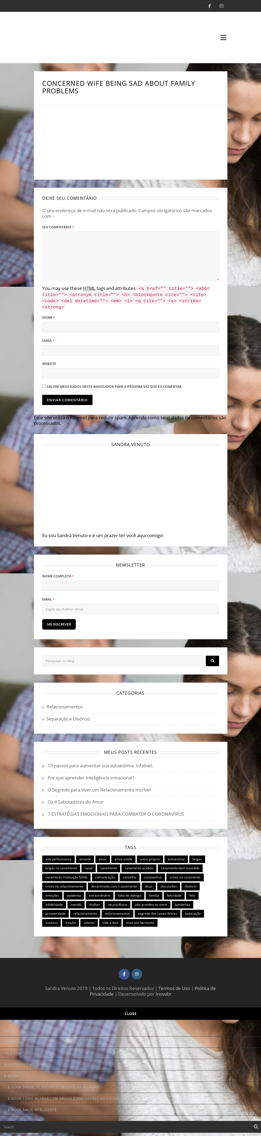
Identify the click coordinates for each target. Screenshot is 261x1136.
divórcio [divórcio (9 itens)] (190, 884)
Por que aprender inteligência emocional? (91, 775)
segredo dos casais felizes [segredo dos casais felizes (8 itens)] (157, 911)
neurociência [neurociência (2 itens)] (117, 902)
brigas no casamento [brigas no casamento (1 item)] (61, 866)
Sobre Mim (14, 1040)
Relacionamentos (65, 704)
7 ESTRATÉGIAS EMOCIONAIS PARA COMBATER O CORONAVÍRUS (116, 812)
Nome (48, 315)
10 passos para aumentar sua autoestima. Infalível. (100, 763)
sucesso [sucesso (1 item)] (51, 920)
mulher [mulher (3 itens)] (94, 902)
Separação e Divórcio (68, 716)
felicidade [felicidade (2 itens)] (174, 893)
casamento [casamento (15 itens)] (108, 866)
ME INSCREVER (59, 622)
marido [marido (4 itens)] (76, 902)
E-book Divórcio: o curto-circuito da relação (53, 1085)
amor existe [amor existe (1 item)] (123, 857)
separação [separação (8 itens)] (193, 911)
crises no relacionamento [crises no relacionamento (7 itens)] (64, 884)
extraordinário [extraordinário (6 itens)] (99, 893)
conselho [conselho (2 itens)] (129, 875)
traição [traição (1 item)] (70, 920)
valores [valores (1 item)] (89, 920)
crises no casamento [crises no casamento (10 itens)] (185, 875)
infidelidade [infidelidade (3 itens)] (54, 902)
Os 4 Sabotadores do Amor (76, 800)
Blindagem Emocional (26, 1062)
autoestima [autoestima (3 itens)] (176, 857)
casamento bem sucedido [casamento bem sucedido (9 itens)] (180, 866)
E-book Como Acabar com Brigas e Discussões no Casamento (68, 1096)
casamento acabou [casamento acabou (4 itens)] (139, 866)
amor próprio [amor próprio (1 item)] (150, 857)
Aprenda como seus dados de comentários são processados (130, 418)
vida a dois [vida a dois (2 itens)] (110, 920)
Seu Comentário (58, 227)
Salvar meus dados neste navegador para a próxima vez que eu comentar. (114, 384)
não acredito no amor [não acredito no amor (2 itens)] (151, 902)
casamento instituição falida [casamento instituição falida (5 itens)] (66, 875)
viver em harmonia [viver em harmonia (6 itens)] (140, 920)
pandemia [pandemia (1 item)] (182, 902)
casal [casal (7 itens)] (88, 866)
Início (9, 1028)
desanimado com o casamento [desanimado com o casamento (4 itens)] (114, 884)
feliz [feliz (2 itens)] (192, 893)
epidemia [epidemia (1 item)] (74, 893)
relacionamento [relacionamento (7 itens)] (85, 911)
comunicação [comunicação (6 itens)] (105, 875)
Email (48, 338)
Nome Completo (58, 574)
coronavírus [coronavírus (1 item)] (153, 875)
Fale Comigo (16, 1051)
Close (131, 1011)
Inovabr (163, 992)
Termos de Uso (174, 986)
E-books (12, 1073)
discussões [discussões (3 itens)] (168, 884)
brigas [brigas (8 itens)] (197, 857)
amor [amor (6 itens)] (103, 857)
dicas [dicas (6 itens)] (149, 884)
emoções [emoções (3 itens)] (52, 893)
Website (49, 361)
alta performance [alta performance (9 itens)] (58, 857)
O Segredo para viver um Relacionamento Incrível (99, 787)
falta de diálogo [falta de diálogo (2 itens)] (129, 893)
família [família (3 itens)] (154, 893)
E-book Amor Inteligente (32, 1107)
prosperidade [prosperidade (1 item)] (55, 911)
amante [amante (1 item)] (85, 857)
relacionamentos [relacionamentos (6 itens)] (117, 911)
